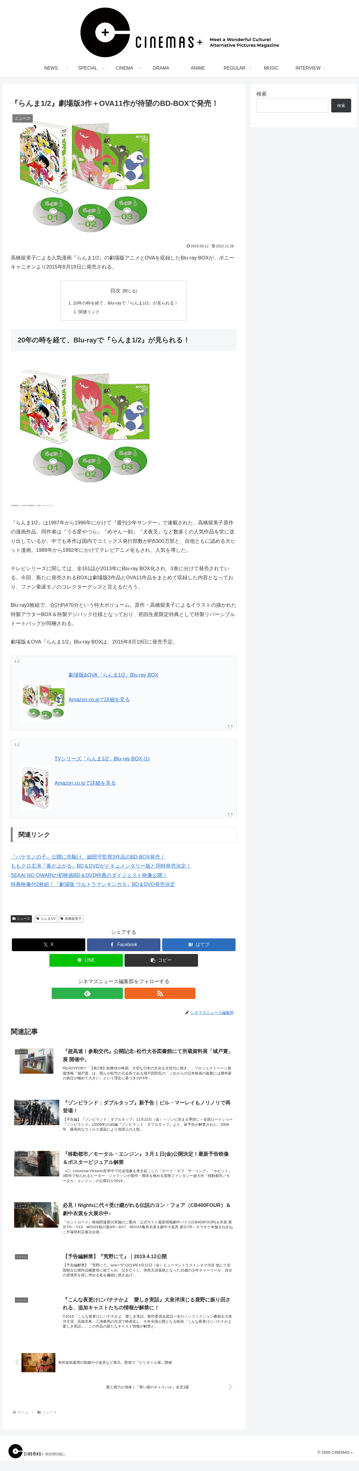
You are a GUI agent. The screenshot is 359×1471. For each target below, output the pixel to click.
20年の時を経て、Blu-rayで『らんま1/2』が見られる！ (126, 303)
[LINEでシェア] (86, 961)
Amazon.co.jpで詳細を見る (99, 701)
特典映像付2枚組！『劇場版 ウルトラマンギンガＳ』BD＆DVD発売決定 (93, 885)
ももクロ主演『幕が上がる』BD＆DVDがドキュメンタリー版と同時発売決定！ (101, 867)
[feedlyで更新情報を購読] (117, 994)
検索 (261, 94)
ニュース (21, 920)
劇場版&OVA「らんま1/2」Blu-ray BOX (113, 676)
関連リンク (86, 312)
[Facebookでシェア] (123, 946)
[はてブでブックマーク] (199, 946)
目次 (115, 290)
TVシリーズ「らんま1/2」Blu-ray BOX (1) (102, 760)
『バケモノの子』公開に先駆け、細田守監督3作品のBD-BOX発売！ (88, 858)
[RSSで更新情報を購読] (130, 994)
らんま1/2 (45, 920)
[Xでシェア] (48, 946)
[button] (161, 961)
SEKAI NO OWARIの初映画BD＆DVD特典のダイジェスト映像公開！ (89, 876)
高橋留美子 (71, 920)
